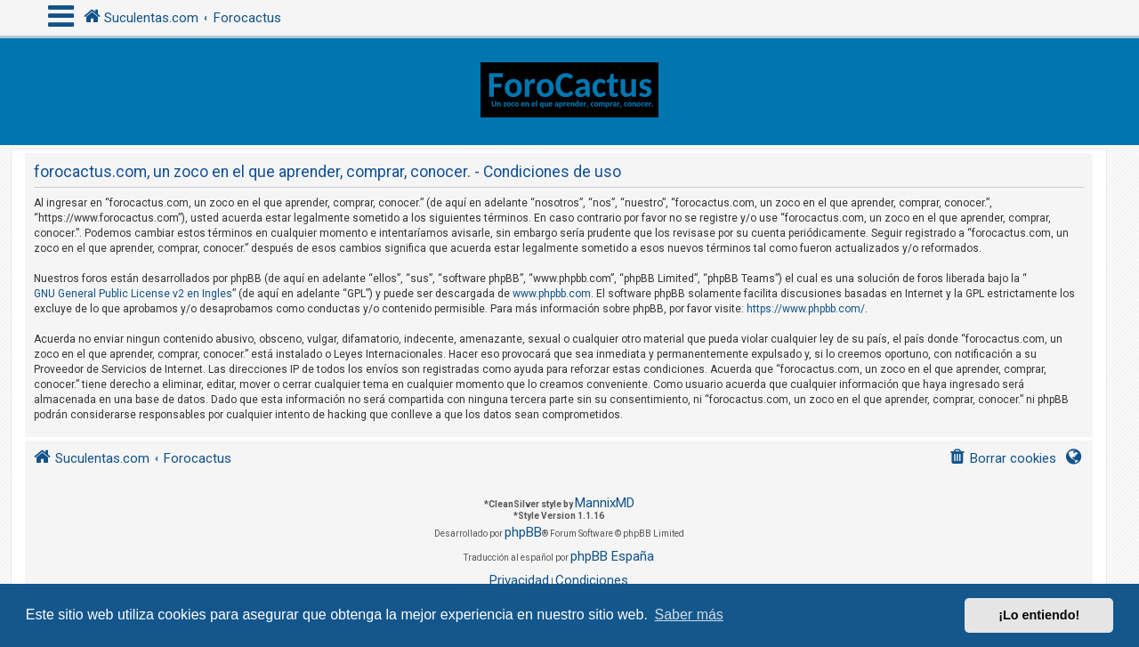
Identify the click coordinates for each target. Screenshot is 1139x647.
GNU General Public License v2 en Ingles (133, 293)
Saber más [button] (689, 614)
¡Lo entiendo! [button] (1038, 615)
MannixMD (604, 503)
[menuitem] (1002, 458)
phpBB (523, 532)
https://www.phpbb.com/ (806, 309)
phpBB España (612, 556)
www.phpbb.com (552, 293)
